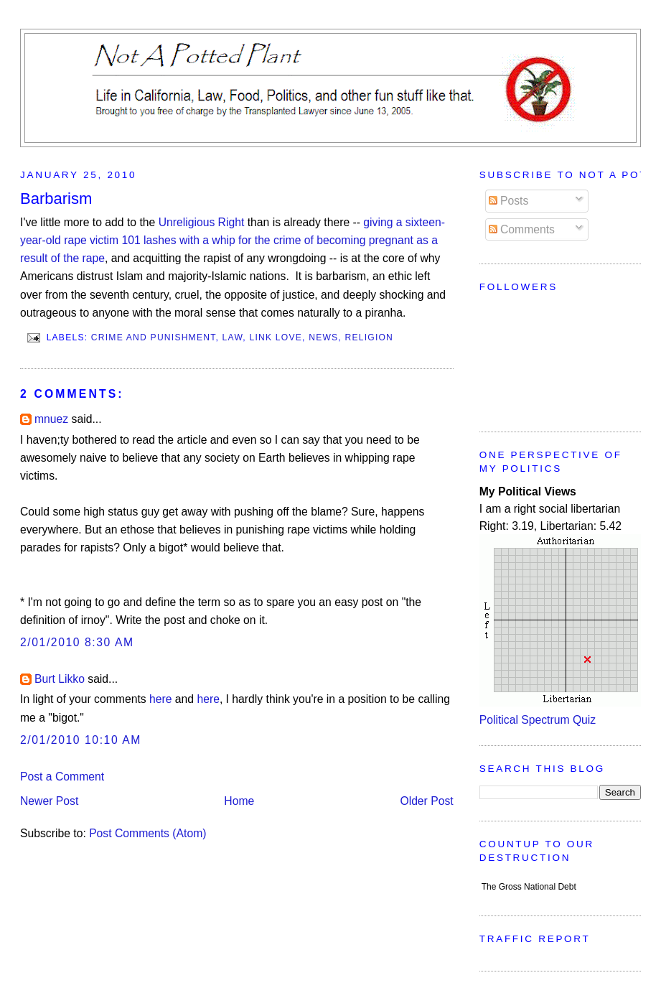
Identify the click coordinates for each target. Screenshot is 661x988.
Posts (509, 201)
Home (239, 801)
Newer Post (49, 801)
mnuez (51, 419)
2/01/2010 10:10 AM (80, 740)
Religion (369, 337)
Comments (522, 229)
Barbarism (56, 199)
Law (232, 337)
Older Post (426, 801)
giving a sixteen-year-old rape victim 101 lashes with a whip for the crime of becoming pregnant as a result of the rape (232, 240)
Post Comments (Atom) (147, 833)
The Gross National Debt (529, 887)
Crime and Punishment (153, 337)
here (160, 699)
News (323, 337)
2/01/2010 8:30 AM (77, 642)
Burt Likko (59, 679)
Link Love (276, 337)
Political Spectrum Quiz (537, 720)
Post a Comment (62, 776)
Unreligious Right (202, 222)
